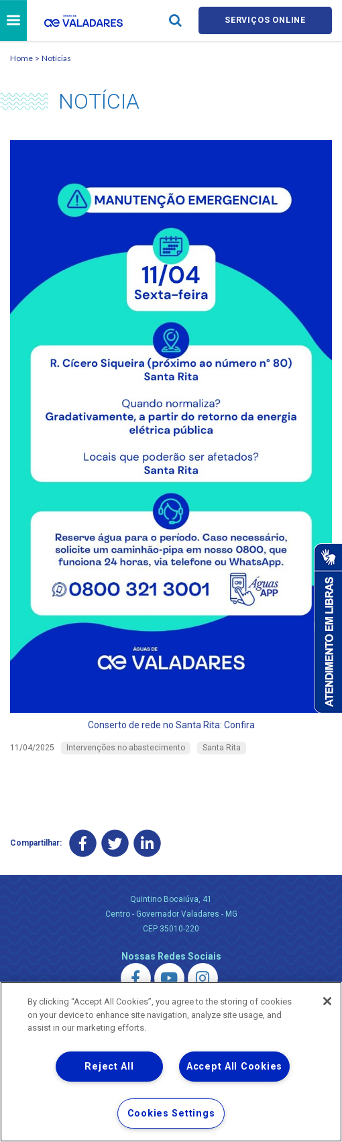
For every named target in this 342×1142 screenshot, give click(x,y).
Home (21, 59)
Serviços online (265, 21)
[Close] (327, 1001)
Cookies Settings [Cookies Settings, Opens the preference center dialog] (171, 1113)
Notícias (56, 59)
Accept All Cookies (234, 1066)
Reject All (108, 1066)
